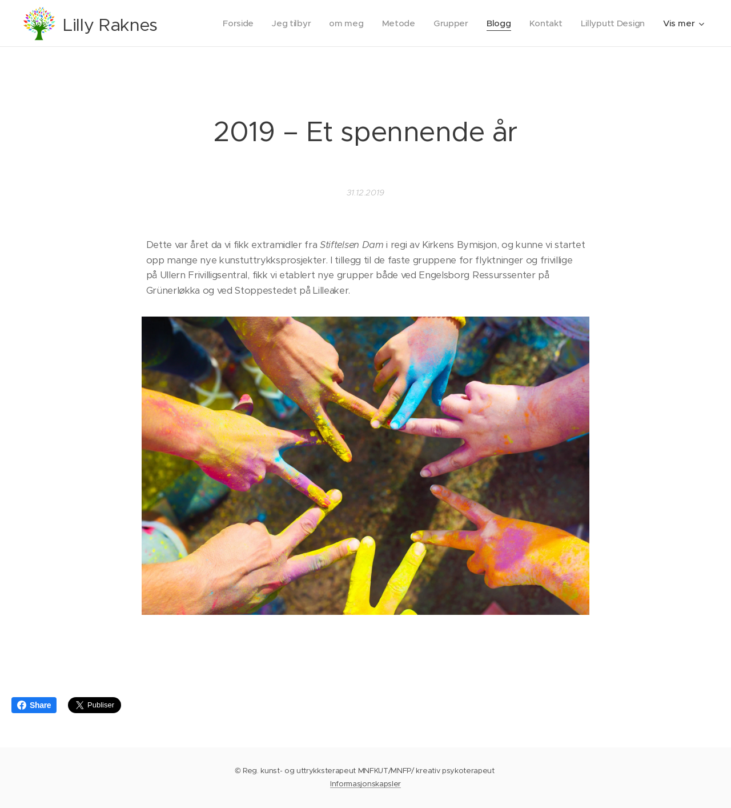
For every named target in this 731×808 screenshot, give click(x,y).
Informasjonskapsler (365, 784)
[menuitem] (232, 23)
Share (34, 705)
